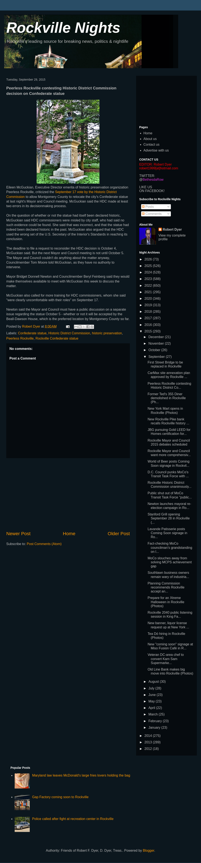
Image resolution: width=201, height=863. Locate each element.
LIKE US (145, 187)
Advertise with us (156, 150)
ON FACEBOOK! (152, 191)
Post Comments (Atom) (44, 544)
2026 (148, 259)
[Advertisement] (68, 494)
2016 (148, 325)
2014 (148, 735)
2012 (148, 749)
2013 (148, 742)
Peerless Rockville (20, 338)
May (152, 701)
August (154, 681)
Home (69, 533)
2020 (148, 298)
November (156, 343)
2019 (148, 305)
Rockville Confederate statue (57, 338)
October (154, 350)
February (155, 721)
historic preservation (107, 333)
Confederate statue (32, 333)
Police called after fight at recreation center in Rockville (72, 819)
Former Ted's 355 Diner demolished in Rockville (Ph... (167, 398)
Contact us (151, 144)
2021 (148, 292)
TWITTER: (147, 176)
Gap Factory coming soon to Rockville (60, 797)
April (152, 708)
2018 (148, 311)
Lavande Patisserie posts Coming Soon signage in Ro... (167, 533)
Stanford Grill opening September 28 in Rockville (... (169, 518)
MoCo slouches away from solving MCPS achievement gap (170, 562)
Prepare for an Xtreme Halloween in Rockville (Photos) (166, 602)
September (157, 356)
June (152, 695)
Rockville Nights (63, 28)
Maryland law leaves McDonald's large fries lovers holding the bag (81, 775)
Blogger (148, 850)
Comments (152, 214)
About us (150, 139)
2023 (148, 279)
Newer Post (18, 533)
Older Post (119, 533)
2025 (148, 266)
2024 (148, 272)
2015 (148, 331)
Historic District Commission (69, 333)
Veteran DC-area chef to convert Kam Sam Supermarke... (166, 658)
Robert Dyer (172, 229)
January (154, 727)
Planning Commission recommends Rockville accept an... (166, 587)
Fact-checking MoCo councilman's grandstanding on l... (170, 547)
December (156, 337)
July (151, 688)
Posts (148, 206)
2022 (148, 285)
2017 (148, 318)
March (153, 714)
